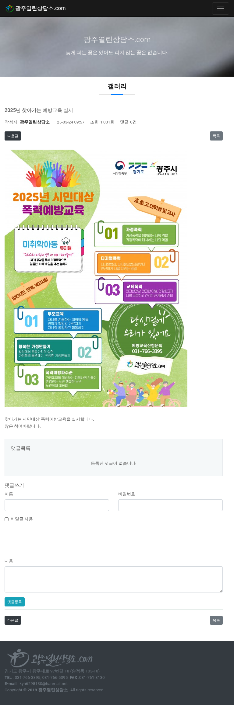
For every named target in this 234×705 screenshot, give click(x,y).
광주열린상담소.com (35, 8)
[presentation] (113, 539)
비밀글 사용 (22, 518)
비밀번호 (126, 493)
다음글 (12, 136)
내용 (9, 560)
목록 (216, 136)
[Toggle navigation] (220, 8)
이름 (9, 493)
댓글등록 (14, 602)
